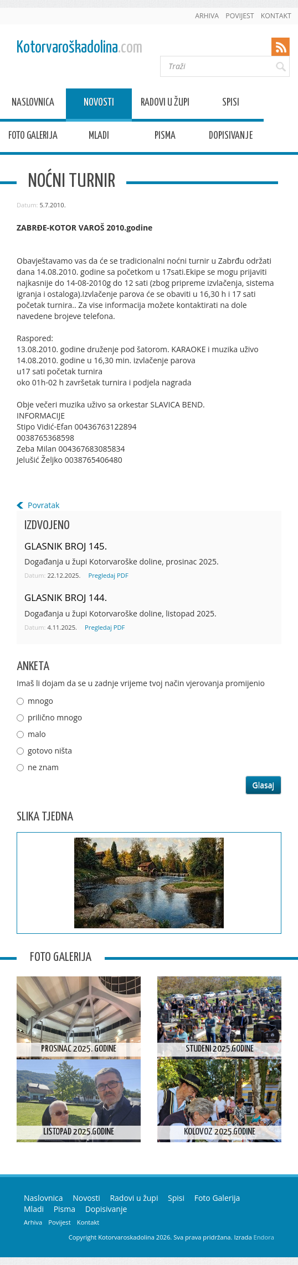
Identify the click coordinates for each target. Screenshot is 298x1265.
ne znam (43, 767)
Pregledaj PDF (108, 575)
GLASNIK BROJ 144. (65, 597)
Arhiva (207, 15)
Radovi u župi (165, 104)
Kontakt (276, 15)
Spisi (230, 104)
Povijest (239, 15)
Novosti (99, 104)
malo (37, 734)
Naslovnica (33, 104)
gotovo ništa (50, 750)
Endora (264, 1237)
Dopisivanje (231, 137)
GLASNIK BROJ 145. (65, 546)
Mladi (99, 137)
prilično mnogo (55, 717)
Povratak (43, 505)
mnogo (40, 701)
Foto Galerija (33, 137)
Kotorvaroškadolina (79, 48)
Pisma (165, 137)
